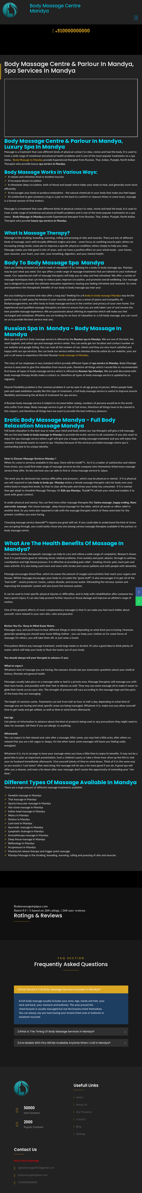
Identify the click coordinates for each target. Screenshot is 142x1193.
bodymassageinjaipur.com (33, 1174)
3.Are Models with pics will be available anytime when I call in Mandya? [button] (64, 1043)
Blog (77, 1126)
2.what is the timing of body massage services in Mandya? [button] (55, 1031)
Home (78, 1097)
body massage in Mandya (73, 355)
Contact (79, 1119)
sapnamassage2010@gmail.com (36, 1167)
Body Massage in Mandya (28, 159)
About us (80, 1104)
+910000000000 (71, 30)
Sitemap (79, 1133)
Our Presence (83, 1111)
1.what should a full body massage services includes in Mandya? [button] (59, 989)
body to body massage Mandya (103, 295)
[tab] (71, 990)
